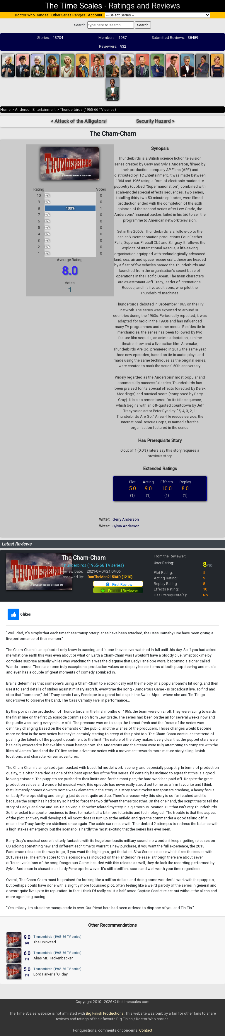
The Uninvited (44, 942)
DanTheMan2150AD (110, 577)
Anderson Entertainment (35, 109)
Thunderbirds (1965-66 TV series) (88, 109)
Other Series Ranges (68, 15)
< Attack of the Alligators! (79, 121)
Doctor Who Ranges (32, 15)
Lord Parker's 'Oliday (50, 974)
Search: (80, 25)
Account (95, 15)
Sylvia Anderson (125, 526)
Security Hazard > (155, 121)
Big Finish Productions (105, 1013)
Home (5, 109)
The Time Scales (73, 6)
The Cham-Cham (83, 557)
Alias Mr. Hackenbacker (53, 958)
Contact (145, 1030)
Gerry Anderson (125, 519)
